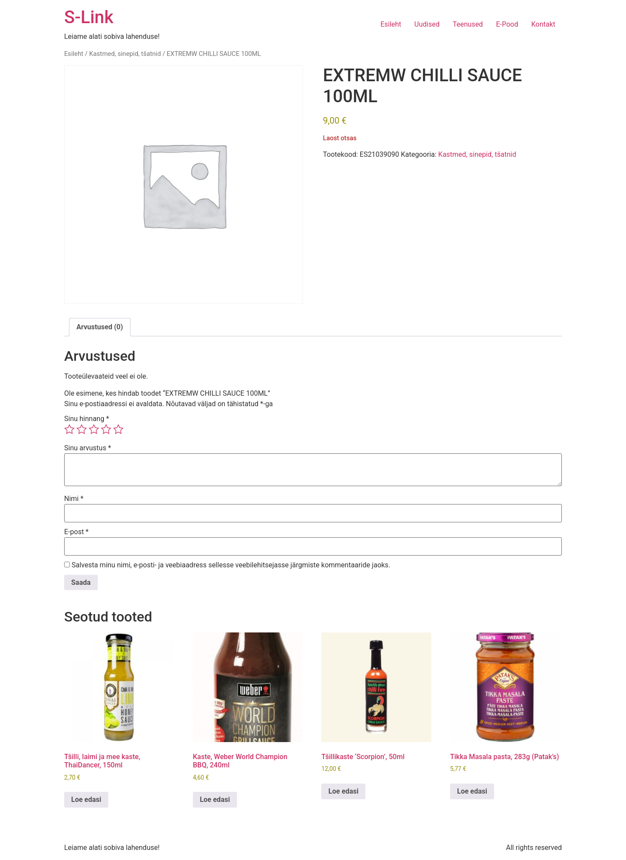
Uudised (427, 24)
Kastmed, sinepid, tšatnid (125, 54)
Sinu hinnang (86, 418)
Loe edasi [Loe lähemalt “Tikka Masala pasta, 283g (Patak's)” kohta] (472, 791)
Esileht (390, 24)
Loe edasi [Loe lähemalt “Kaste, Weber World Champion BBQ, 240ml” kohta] (215, 799)
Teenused (468, 24)
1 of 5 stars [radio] (69, 429)
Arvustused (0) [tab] (99, 327)
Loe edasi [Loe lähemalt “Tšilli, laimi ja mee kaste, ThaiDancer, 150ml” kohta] (86, 799)
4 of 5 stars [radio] (106, 429)
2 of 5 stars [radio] (81, 429)
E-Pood (507, 24)
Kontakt (543, 24)
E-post (76, 531)
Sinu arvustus (87, 448)
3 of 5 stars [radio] (94, 429)
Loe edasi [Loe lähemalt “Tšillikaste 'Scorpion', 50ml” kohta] (343, 791)
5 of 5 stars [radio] (118, 429)
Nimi (73, 498)
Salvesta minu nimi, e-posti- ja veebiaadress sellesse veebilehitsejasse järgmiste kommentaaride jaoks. (231, 565)
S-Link (89, 17)
